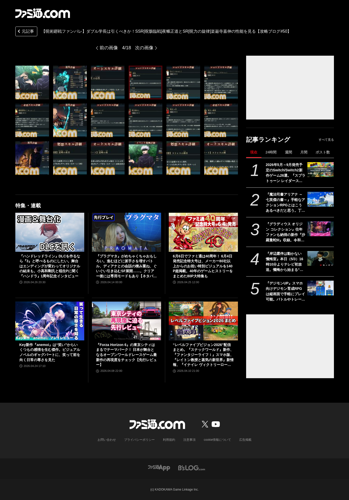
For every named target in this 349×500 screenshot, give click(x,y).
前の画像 (109, 47)
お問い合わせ (107, 440)
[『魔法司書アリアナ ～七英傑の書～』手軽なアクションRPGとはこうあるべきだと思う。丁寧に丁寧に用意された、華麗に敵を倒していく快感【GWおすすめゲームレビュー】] (320, 199)
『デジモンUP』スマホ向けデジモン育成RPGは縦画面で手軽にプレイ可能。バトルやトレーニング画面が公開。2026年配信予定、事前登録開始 (285, 291)
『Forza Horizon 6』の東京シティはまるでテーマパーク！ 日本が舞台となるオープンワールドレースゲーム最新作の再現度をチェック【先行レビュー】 (126, 355)
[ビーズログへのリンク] (191, 467)
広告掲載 (245, 440)
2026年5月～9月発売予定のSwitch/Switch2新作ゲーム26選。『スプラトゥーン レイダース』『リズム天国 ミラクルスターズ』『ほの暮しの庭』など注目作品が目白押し (286, 173)
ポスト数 (323, 152)
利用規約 (169, 440)
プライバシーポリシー (139, 440)
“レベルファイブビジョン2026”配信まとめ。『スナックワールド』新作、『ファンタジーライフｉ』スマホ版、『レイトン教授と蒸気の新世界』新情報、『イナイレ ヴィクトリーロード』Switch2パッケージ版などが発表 (203, 355)
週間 (288, 152)
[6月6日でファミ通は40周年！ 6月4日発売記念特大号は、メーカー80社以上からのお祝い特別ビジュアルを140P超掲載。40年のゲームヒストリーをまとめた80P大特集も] (203, 232)
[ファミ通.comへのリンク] (42, 13)
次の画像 (144, 47)
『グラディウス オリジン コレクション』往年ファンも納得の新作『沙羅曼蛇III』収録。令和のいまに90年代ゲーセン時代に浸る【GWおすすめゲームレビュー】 (286, 232)
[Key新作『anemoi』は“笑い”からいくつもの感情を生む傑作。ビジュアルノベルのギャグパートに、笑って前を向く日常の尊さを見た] (50, 321)
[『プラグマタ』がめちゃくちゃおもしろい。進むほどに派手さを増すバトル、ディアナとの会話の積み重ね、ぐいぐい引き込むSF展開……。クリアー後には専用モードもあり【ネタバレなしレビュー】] (126, 232)
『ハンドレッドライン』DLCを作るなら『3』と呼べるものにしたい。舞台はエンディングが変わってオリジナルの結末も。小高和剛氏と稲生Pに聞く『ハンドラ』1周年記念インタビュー (49, 266)
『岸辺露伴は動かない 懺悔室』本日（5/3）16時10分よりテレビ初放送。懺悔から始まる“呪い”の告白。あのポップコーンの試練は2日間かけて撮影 (285, 262)
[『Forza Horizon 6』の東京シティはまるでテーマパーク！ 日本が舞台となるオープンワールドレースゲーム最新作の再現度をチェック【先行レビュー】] (126, 321)
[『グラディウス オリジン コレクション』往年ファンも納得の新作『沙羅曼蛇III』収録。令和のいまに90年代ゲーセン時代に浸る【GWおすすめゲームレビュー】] (320, 228)
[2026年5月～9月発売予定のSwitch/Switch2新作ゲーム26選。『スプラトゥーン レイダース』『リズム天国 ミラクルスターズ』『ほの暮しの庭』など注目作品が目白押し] (320, 169)
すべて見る (326, 139)
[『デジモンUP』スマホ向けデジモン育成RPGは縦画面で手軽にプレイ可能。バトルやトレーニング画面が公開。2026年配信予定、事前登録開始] (320, 288)
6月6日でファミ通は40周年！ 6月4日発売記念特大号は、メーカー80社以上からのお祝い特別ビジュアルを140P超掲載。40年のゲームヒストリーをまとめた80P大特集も (203, 266)
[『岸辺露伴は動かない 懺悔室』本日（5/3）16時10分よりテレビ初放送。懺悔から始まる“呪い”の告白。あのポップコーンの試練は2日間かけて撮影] (320, 258)
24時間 (271, 152)
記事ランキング (268, 139)
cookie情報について (217, 440)
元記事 (25, 31)
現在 (253, 152)
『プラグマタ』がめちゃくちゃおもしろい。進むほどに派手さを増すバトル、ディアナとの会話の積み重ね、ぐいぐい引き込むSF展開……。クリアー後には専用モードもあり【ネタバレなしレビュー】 (126, 266)
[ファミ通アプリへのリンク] (159, 467)
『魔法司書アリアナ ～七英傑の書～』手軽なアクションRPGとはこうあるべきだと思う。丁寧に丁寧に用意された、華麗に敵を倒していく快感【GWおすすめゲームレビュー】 (285, 202)
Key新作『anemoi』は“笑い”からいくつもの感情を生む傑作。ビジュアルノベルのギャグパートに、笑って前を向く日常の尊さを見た (49, 352)
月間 (303, 152)
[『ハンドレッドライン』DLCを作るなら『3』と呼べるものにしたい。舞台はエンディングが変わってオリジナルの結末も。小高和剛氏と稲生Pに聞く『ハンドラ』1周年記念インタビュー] (50, 232)
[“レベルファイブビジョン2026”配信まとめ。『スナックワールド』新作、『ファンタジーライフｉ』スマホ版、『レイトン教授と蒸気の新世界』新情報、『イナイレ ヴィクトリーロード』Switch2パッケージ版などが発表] (203, 321)
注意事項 (189, 440)
